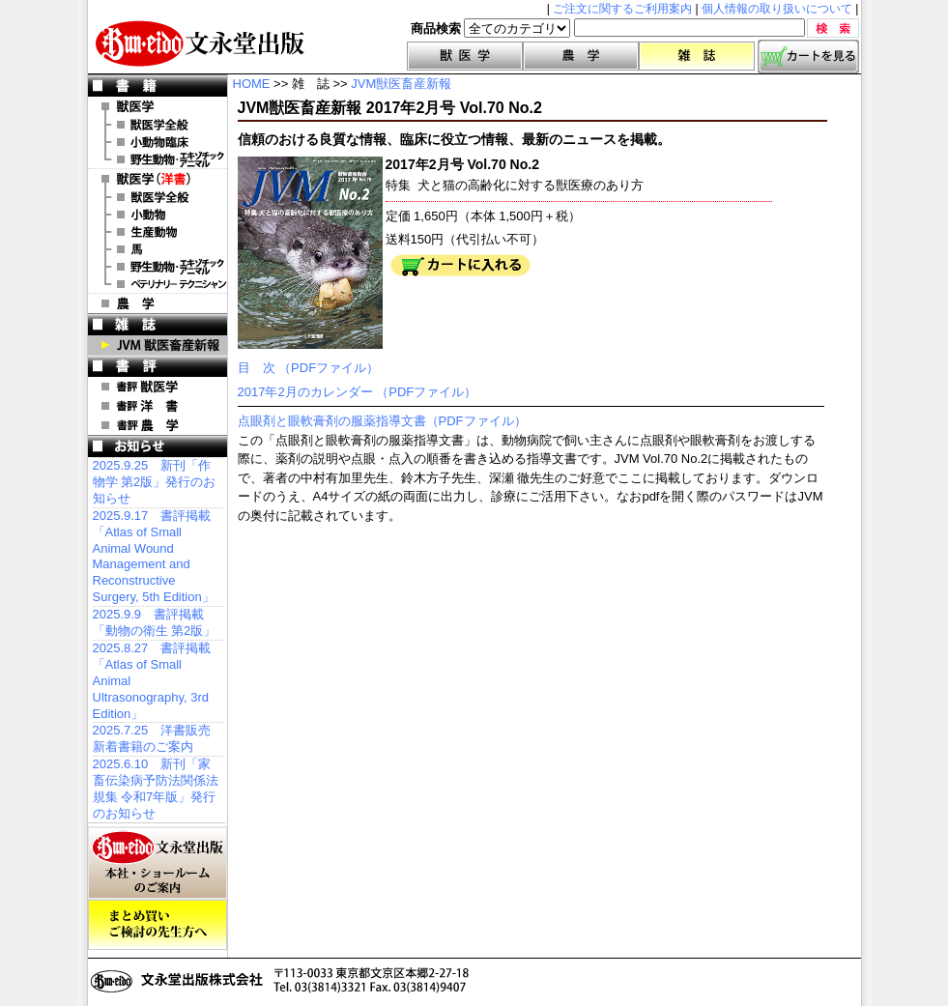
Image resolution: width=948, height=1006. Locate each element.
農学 (581, 56)
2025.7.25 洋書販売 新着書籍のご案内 (152, 738)
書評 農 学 (157, 425)
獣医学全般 (157, 124)
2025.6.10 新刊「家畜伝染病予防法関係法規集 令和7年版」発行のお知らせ (155, 788)
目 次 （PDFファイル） (309, 367)
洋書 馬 (157, 249)
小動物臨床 (157, 142)
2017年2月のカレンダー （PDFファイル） (357, 392)
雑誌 (697, 56)
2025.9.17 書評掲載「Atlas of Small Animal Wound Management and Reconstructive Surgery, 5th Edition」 (154, 556)
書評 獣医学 (157, 386)
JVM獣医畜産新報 (401, 83)
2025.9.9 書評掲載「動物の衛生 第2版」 (154, 622)
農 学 (157, 303)
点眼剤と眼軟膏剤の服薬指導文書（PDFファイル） (382, 421)
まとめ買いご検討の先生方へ (157, 925)
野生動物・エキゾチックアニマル (157, 159)
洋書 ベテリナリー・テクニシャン (157, 284)
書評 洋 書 (157, 406)
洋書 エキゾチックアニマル (157, 266)
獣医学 (465, 56)
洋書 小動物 (157, 214)
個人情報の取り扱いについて (777, 8)
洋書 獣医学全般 (157, 197)
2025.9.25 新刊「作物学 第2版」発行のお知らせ (154, 481)
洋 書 (157, 178)
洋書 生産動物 (157, 232)
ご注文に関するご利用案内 (622, 8)
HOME (252, 83)
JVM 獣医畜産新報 (157, 345)
